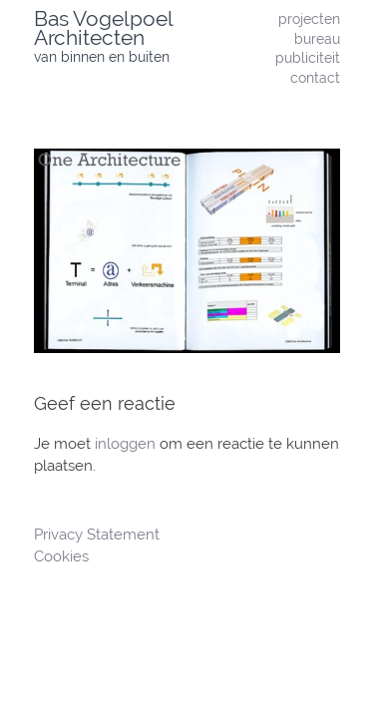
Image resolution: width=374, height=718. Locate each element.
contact (315, 77)
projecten (309, 18)
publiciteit (307, 57)
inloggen (125, 444)
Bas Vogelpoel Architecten (103, 28)
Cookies (61, 556)
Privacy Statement (99, 534)
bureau (317, 38)
